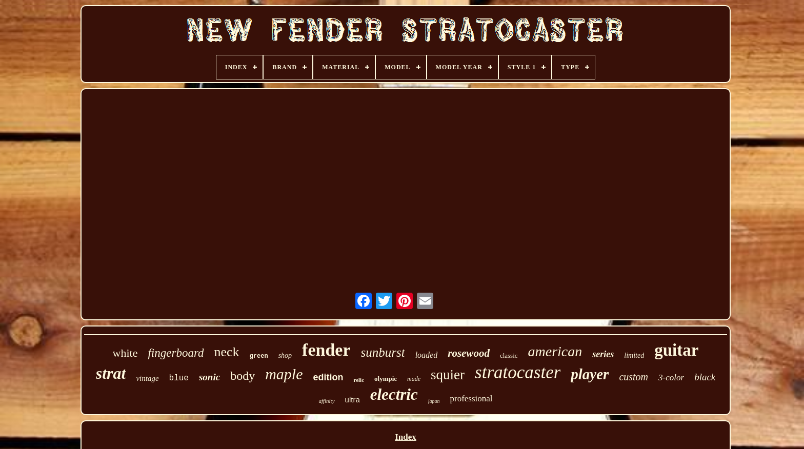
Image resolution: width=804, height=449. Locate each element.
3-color (671, 377)
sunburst (383, 352)
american (555, 351)
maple (284, 373)
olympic (385, 378)
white (125, 352)
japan (434, 401)
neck (226, 351)
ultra (352, 399)
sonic (209, 377)
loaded (426, 355)
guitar (676, 350)
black (704, 377)
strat (111, 373)
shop (285, 355)
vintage (147, 378)
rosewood (469, 353)
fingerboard (176, 352)
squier (448, 374)
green (259, 356)
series (603, 354)
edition (328, 377)
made (413, 378)
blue (179, 378)
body (242, 375)
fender (326, 349)
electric (394, 394)
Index (405, 437)
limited (634, 355)
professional (471, 398)
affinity (326, 401)
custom (633, 376)
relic (358, 380)
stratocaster (517, 372)
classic (509, 355)
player (590, 374)
